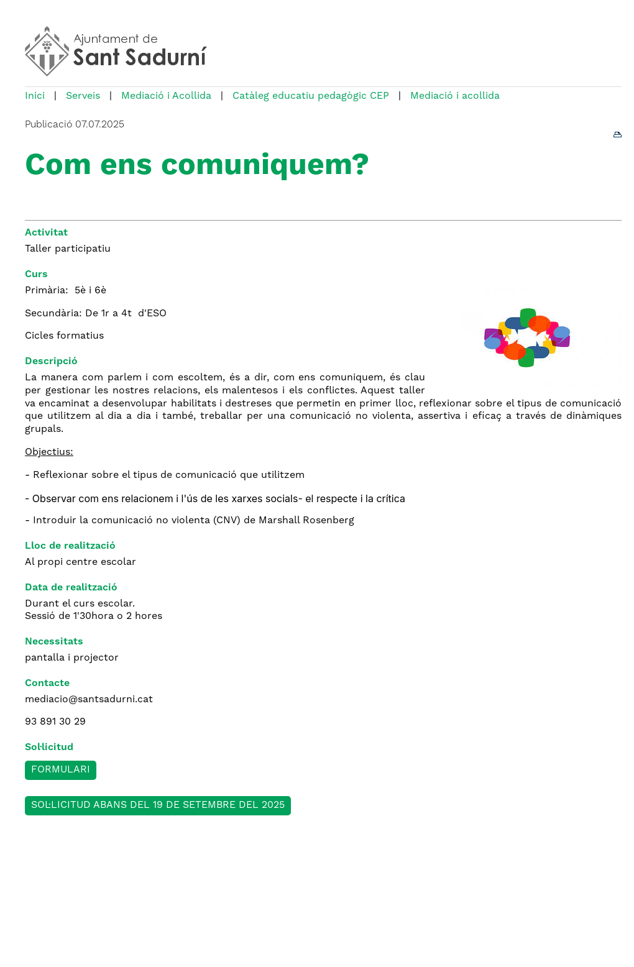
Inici (35, 96)
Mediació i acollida (455, 96)
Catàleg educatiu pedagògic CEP (310, 96)
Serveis (83, 96)
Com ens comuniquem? (197, 166)
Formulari (60, 770)
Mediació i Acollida (166, 96)
